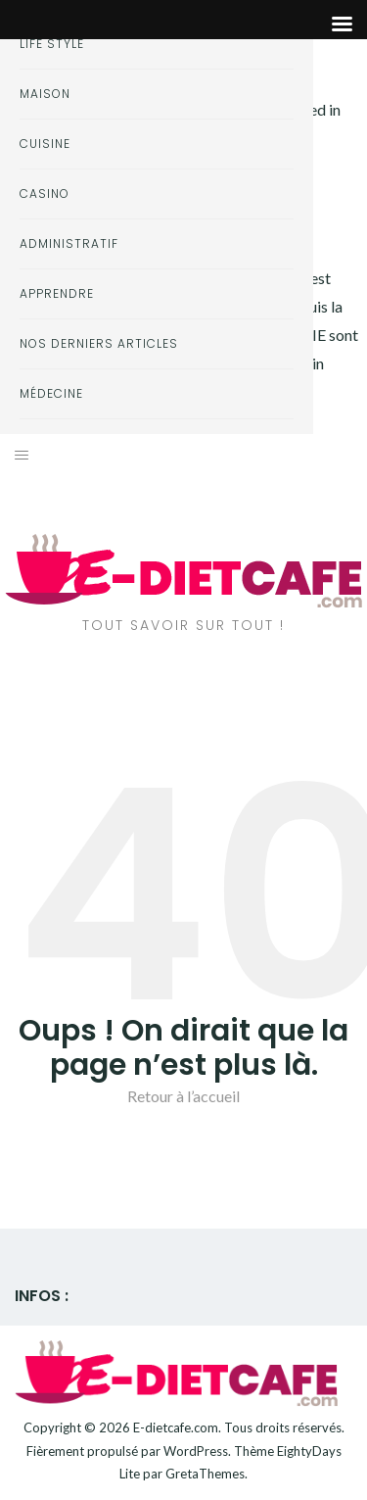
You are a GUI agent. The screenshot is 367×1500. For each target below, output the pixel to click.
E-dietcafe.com (175, 1427)
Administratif (69, 243)
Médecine (51, 393)
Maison (45, 93)
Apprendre (57, 293)
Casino (44, 193)
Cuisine (45, 143)
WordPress (195, 1451)
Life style (52, 43)
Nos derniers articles (99, 343)
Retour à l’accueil (183, 1096)
